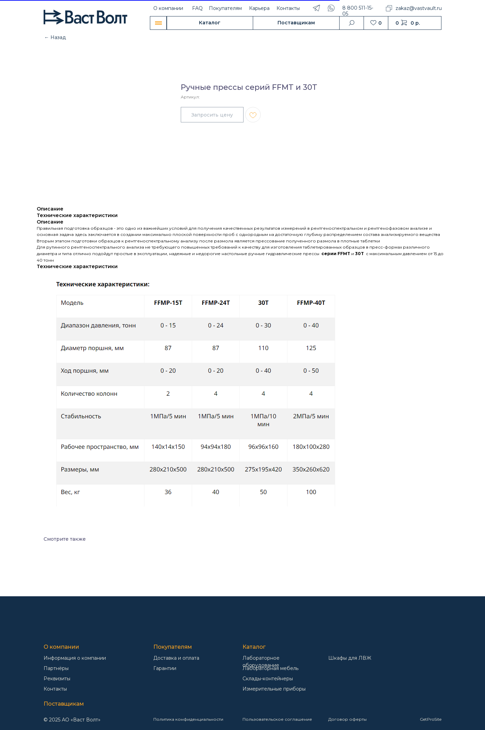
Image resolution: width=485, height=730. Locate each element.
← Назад (55, 37)
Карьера (259, 8)
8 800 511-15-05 (357, 11)
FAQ (197, 8)
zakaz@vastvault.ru (418, 8)
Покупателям (225, 8)
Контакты (288, 8)
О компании (168, 8)
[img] (78, 625)
